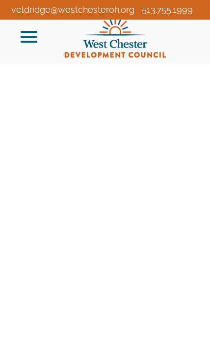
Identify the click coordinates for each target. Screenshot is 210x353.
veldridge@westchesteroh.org (72, 9)
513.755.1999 (167, 9)
